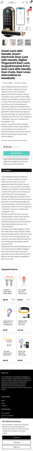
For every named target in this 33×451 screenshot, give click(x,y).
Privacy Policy (5, 413)
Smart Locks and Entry (21, 140)
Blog (2, 403)
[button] (31, 7)
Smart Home (11, 140)
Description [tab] (7, 170)
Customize (16, 442)
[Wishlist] (27, 2)
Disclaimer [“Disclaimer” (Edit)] (4, 418)
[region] (16, 434)
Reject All (16, 447)
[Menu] (2, 2)
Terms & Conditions (7, 416)
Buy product (16, 153)
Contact (4, 406)
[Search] (23, 2)
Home (3, 401)
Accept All (16, 437)
